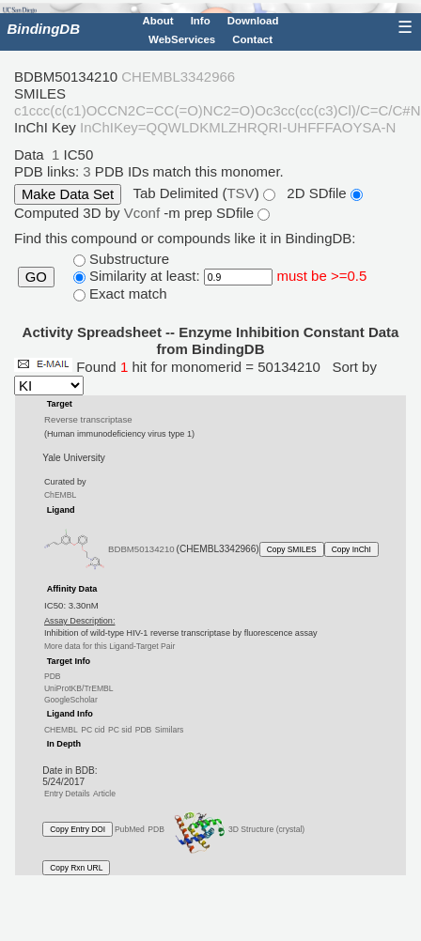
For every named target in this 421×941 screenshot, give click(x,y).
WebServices (181, 39)
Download (253, 20)
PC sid (120, 729)
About (157, 20)
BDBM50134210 (141, 549)
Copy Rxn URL (76, 867)
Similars (169, 729)
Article (104, 793)
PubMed (130, 829)
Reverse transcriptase (88, 419)
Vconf (144, 213)
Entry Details (67, 793)
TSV (240, 193)
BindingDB (44, 29)
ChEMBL (60, 495)
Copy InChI (351, 549)
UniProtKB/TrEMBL (79, 687)
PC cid (92, 729)
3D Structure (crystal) (235, 829)
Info (200, 20)
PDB (52, 676)
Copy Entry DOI (77, 829)
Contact (252, 39)
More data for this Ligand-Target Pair (109, 646)
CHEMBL (61, 729)
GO (36, 277)
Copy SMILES (292, 549)
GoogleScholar (71, 699)
